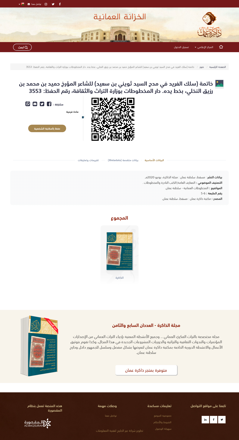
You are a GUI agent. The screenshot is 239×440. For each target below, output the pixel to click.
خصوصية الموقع (162, 415)
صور (202, 66)
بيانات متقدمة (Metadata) (123, 160)
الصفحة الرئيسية (217, 66)
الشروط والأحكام (162, 422)
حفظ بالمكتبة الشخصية (44, 128)
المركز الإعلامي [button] (204, 46)
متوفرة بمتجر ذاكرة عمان (146, 370)
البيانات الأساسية (154, 160)
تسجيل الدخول (181, 46)
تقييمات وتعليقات (88, 160)
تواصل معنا (34, 4)
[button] (21, 4)
